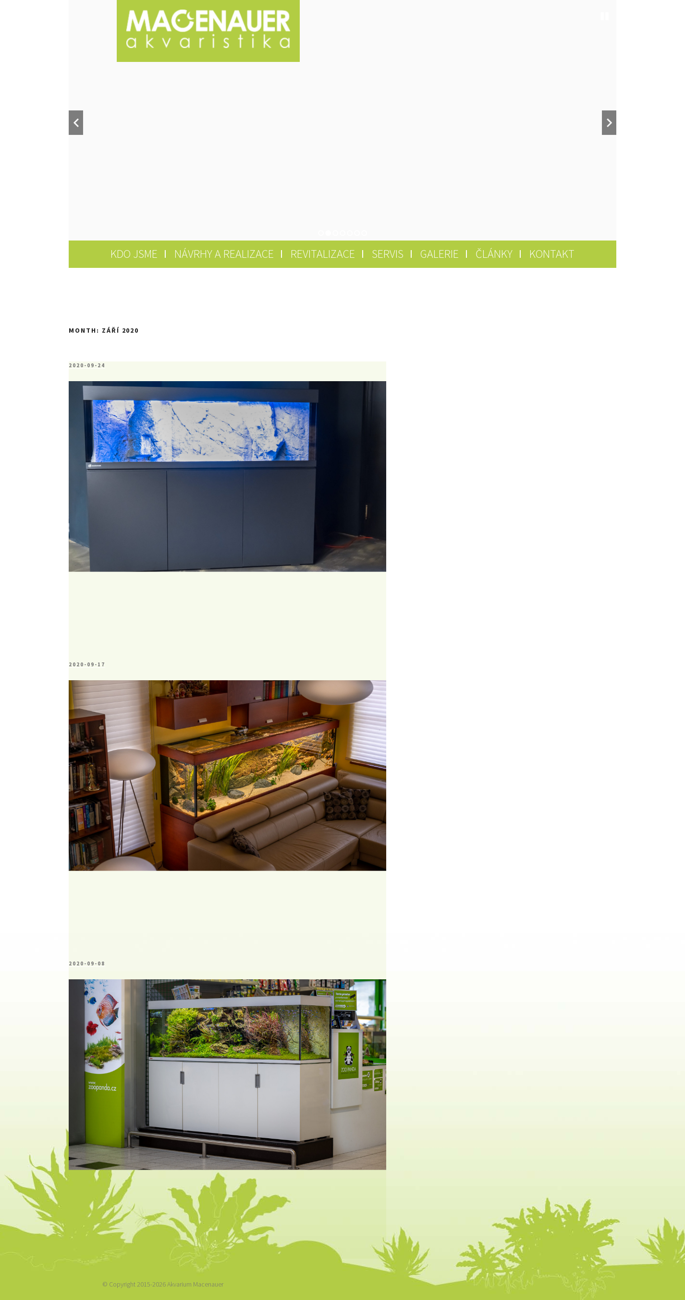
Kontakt (552, 253)
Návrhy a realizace (224, 253)
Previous (76, 122)
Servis (388, 253)
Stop (604, 16)
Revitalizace (323, 253)
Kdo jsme (134, 253)
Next (609, 122)
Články (494, 253)
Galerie (439, 253)
